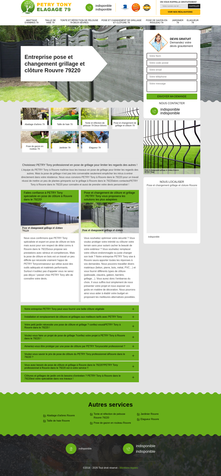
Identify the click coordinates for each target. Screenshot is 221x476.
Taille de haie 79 (50, 21)
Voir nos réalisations (180, 12)
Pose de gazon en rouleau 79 (156, 21)
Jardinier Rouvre (150, 414)
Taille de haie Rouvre (58, 420)
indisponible (103, 5)
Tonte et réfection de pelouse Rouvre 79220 (109, 416)
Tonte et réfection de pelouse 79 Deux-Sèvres (79, 21)
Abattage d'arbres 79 (32, 21)
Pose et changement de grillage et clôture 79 (121, 21)
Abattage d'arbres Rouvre (61, 415)
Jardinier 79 (177, 21)
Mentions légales (129, 467)
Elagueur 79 (193, 21)
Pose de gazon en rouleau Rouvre (112, 423)
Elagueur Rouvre (150, 419)
